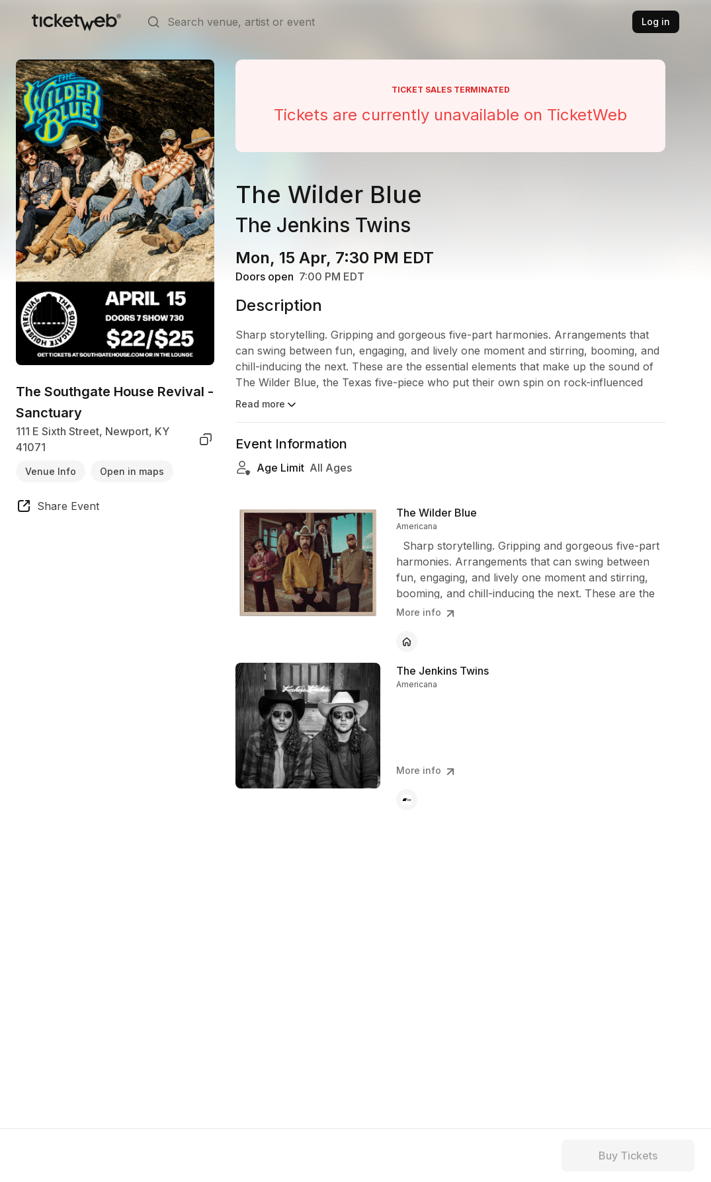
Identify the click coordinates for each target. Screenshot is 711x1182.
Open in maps (132, 471)
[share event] (57, 508)
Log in (656, 21)
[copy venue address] (205, 439)
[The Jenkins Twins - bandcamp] (406, 799)
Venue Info (50, 471)
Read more (266, 404)
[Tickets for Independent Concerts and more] (76, 21)
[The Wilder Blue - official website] (406, 641)
